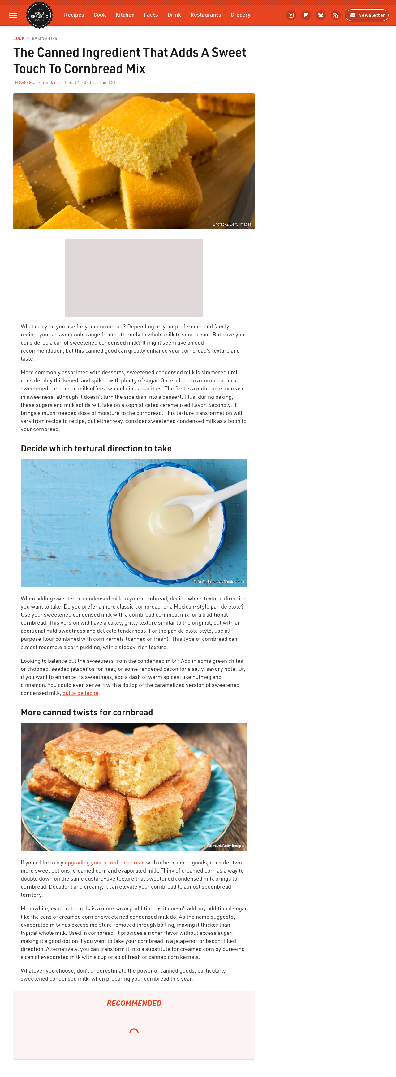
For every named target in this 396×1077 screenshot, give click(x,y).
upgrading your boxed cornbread (105, 862)
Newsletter (367, 15)
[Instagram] (291, 15)
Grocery (240, 14)
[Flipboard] (306, 15)
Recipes (74, 14)
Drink (174, 14)
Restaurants (205, 14)
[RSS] (336, 15)
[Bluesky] (321, 15)
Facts (151, 14)
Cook (99, 14)
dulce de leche (80, 692)
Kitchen (125, 14)
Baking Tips (44, 39)
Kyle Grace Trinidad (38, 82)
